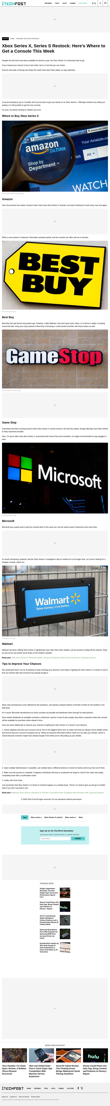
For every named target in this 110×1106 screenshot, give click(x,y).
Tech (57, 3)
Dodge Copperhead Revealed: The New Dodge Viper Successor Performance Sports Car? (49, 893)
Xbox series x (36, 817)
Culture (70, 1088)
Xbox (81, 817)
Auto (64, 3)
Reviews (48, 3)
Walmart (7, 643)
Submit (78, 838)
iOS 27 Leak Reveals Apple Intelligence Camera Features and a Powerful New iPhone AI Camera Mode (49, 920)
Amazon (7, 199)
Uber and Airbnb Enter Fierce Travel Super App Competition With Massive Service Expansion (40, 1071)
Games (73, 3)
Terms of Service (24, 1097)
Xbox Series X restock (53, 817)
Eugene (5, 38)
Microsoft (8, 521)
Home (29, 1088)
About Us (5, 1097)
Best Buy (8, 317)
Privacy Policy (35, 1097)
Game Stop (9, 422)
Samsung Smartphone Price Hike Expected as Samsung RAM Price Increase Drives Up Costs (49, 934)
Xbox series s (70, 817)
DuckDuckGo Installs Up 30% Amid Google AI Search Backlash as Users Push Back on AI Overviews (49, 948)
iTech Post (31, 799)
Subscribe (82, 3)
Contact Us (13, 1097)
